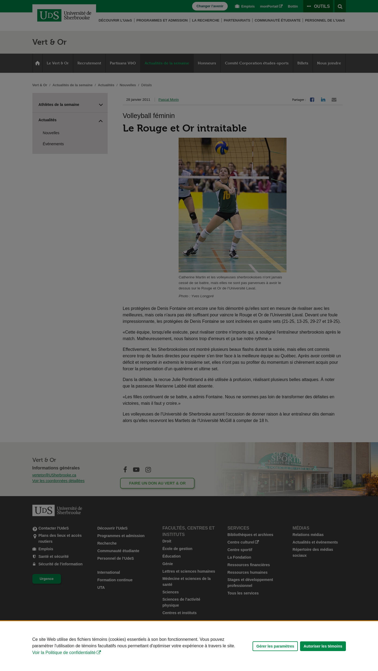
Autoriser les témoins (323, 646)
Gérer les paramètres (275, 646)
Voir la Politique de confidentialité (64, 652)
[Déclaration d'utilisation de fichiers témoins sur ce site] (189, 646)
